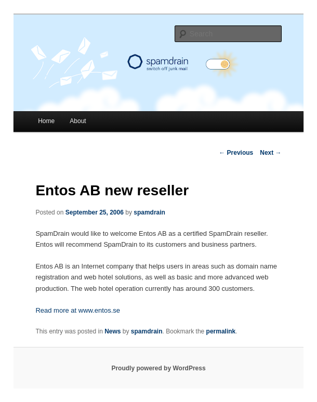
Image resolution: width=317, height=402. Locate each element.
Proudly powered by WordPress (158, 368)
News (112, 331)
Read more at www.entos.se (77, 310)
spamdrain (149, 212)
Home (46, 121)
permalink (221, 331)
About (78, 121)
